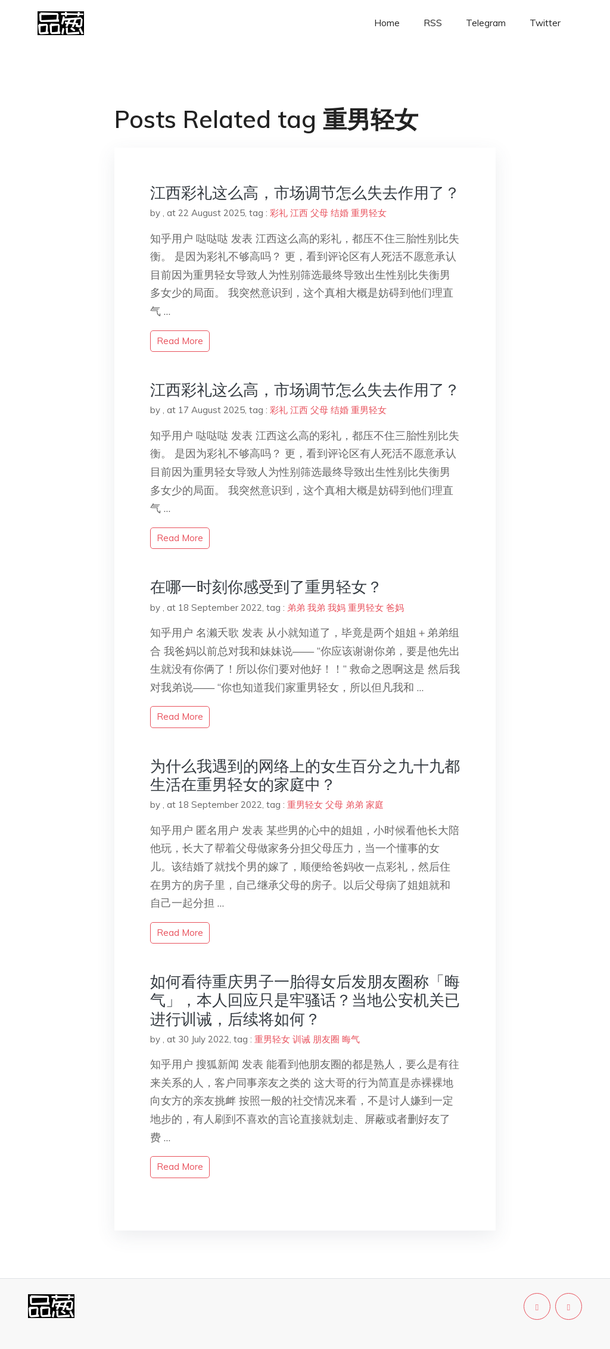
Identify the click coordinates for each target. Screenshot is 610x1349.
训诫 (301, 1039)
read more (180, 340)
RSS (433, 23)
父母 (319, 212)
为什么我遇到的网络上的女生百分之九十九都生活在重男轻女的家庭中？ (305, 775)
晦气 (351, 1039)
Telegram (486, 23)
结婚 (339, 212)
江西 (299, 212)
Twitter (545, 23)
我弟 (316, 607)
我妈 (337, 607)
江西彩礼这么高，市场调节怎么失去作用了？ (305, 192)
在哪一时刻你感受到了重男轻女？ (266, 587)
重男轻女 (369, 212)
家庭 (375, 804)
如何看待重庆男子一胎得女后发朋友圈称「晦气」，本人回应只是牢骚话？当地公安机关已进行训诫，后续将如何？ (305, 1000)
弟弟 (296, 607)
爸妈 (395, 607)
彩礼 (279, 212)
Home (387, 23)
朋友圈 (326, 1039)
